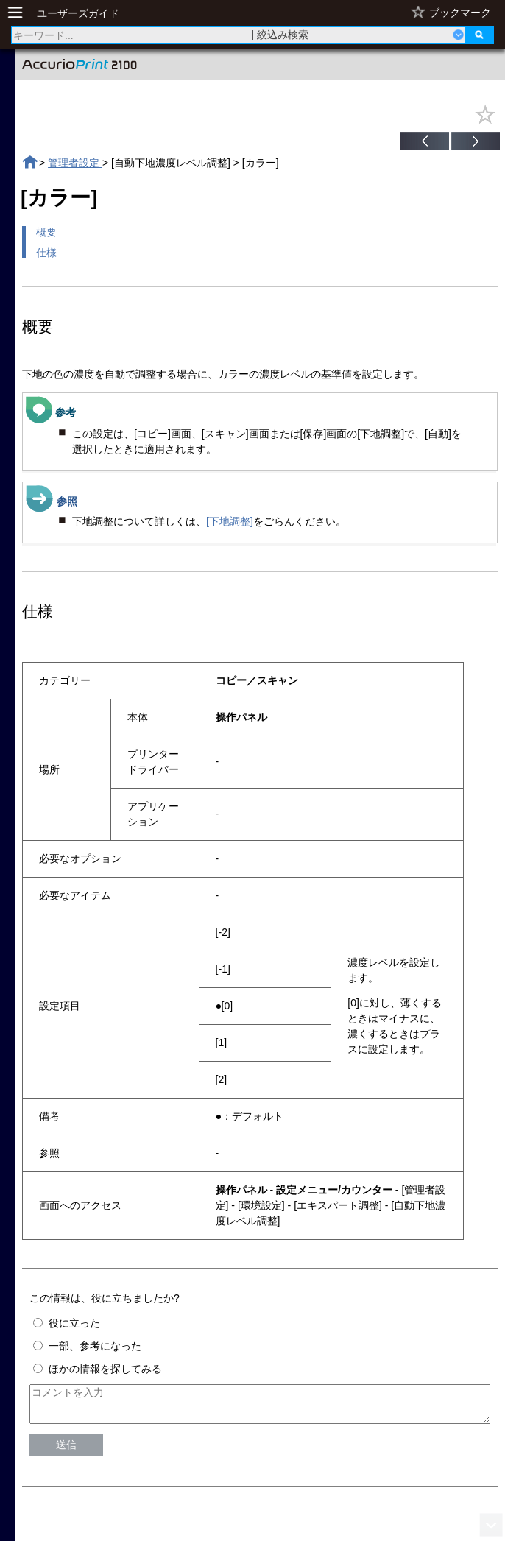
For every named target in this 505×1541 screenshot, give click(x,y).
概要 (46, 232)
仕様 (46, 252)
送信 (66, 1451)
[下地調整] (229, 521)
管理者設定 (75, 163)
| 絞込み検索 (280, 34)
